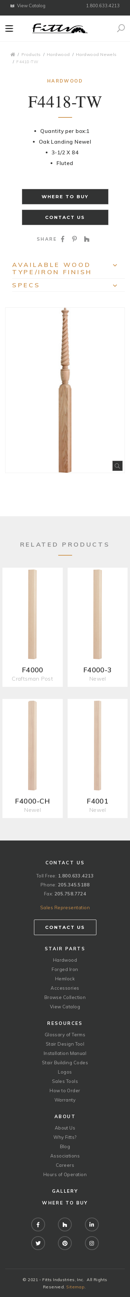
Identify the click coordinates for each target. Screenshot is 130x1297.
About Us (65, 1128)
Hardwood (58, 54)
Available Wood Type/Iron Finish (68, 268)
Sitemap (75, 1286)
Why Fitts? (65, 1137)
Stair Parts (65, 948)
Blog (65, 1146)
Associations (65, 1156)
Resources (65, 1023)
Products (31, 54)
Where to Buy (65, 196)
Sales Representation (65, 907)
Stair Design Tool (65, 1044)
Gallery (65, 1191)
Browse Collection (65, 997)
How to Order (65, 1090)
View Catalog (27, 5)
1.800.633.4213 (103, 5)
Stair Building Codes (65, 1062)
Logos (65, 1072)
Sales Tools (65, 1081)
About (65, 1116)
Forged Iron (65, 969)
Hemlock (65, 978)
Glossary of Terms (65, 1034)
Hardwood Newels (96, 54)
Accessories (65, 988)
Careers (65, 1165)
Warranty (65, 1100)
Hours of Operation (65, 1174)
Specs (68, 286)
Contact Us (65, 217)
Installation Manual (65, 1053)
